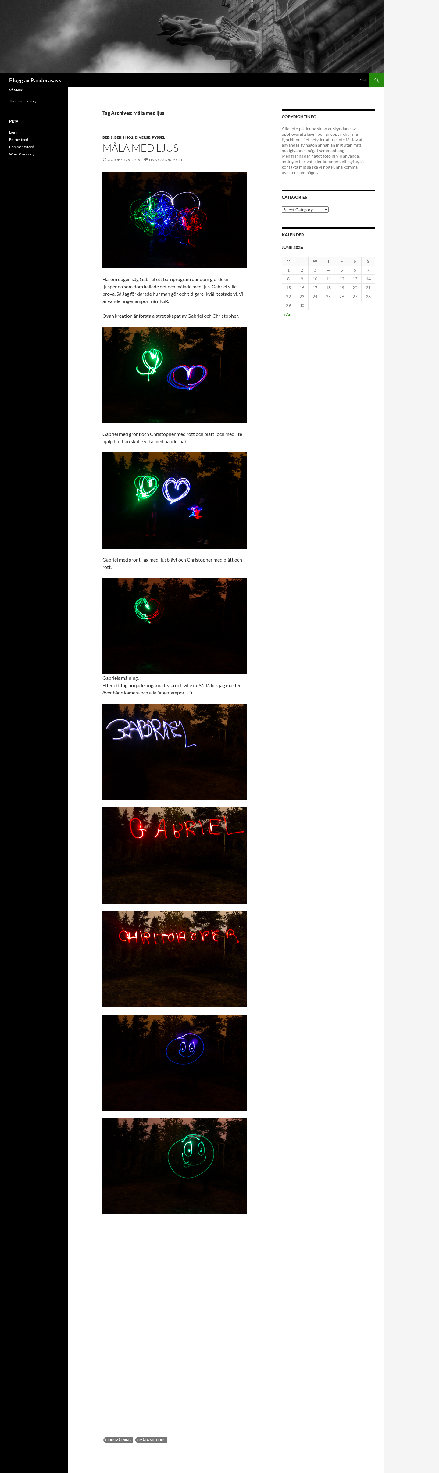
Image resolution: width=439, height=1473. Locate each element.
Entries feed (18, 139)
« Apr (288, 314)
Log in (14, 132)
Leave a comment (166, 159)
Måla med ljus (140, 147)
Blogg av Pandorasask (35, 80)
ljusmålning (119, 1440)
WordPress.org (21, 154)
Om (363, 80)
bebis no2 (123, 137)
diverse (142, 137)
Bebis (107, 137)
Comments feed (21, 146)
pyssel (158, 137)
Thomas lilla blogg (23, 101)
